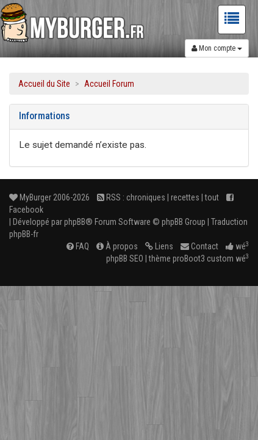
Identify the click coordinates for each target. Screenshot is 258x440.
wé (237, 246)
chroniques (145, 197)
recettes (185, 197)
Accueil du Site (44, 84)
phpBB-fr (23, 234)
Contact (199, 246)
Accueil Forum (109, 84)
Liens (159, 246)
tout (212, 197)
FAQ (77, 246)
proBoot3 (189, 258)
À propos (117, 246)
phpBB (74, 222)
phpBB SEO (124, 258)
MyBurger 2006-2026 (49, 197)
